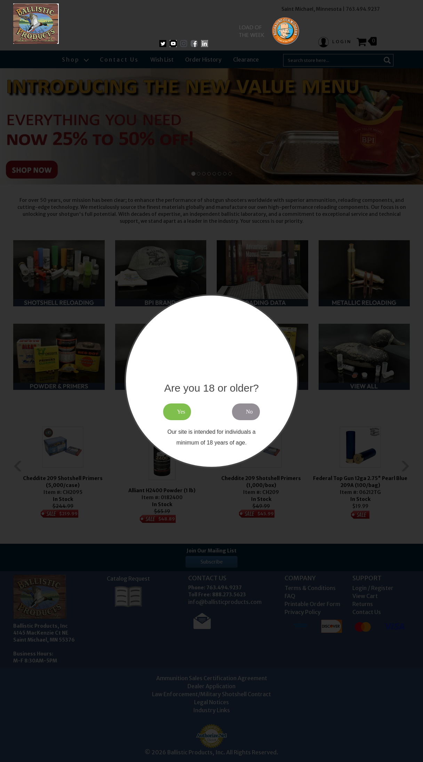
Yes (181, 412)
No (249, 412)
